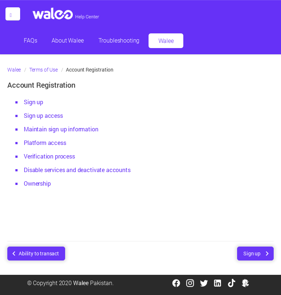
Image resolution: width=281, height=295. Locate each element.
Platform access (45, 142)
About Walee (67, 40)
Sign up (33, 102)
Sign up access (43, 115)
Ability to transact (39, 253)
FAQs (30, 40)
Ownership (37, 183)
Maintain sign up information (61, 129)
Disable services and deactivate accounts (77, 170)
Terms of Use (43, 70)
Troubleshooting (119, 40)
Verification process (49, 156)
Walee (166, 40)
